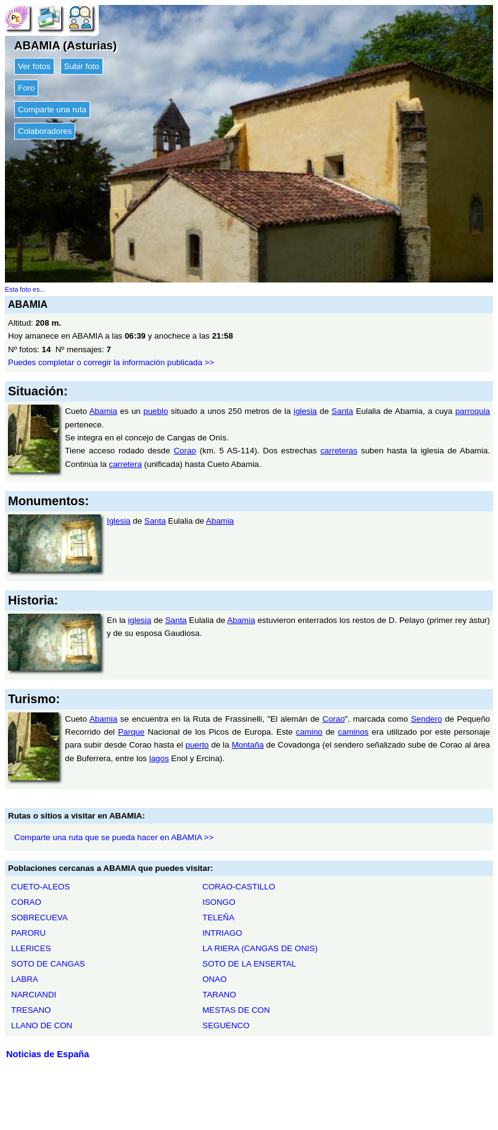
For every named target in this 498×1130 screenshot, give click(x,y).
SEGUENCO (225, 1025)
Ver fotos (34, 66)
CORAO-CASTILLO (238, 886)
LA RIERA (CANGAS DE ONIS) (260, 948)
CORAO (26, 902)
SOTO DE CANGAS (48, 963)
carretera (125, 464)
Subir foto (81, 66)
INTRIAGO (222, 933)
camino (309, 731)
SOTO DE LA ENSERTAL (249, 963)
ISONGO (218, 902)
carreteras (338, 450)
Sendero (426, 719)
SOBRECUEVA (39, 917)
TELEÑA (218, 917)
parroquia (472, 411)
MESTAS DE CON (236, 1010)
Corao (184, 450)
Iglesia (119, 521)
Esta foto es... (25, 289)
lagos (159, 758)
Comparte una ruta (52, 109)
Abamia (103, 411)
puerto (197, 744)
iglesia (305, 411)
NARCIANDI (33, 994)
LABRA (24, 979)
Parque (131, 731)
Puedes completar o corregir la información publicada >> (111, 362)
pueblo (155, 411)
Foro (26, 88)
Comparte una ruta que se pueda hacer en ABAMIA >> (114, 837)
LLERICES (31, 948)
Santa (342, 411)
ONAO (214, 979)
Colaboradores (45, 131)
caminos (353, 731)
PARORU (28, 933)
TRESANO (31, 1010)
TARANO (219, 994)
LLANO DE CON (41, 1025)
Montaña (247, 744)
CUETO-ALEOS (40, 886)
